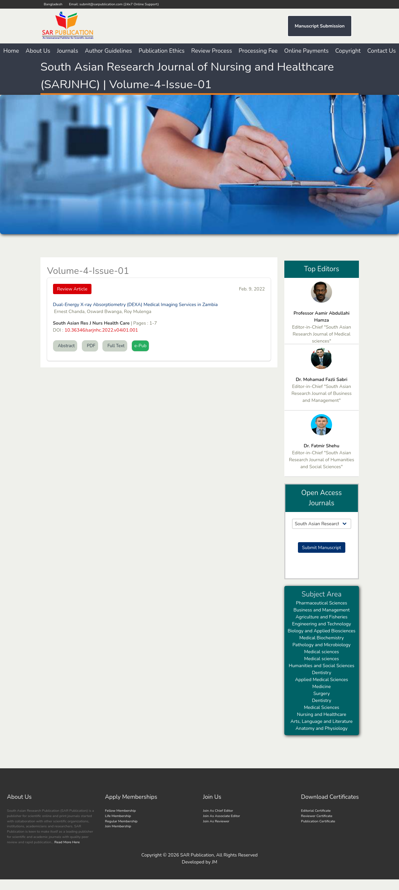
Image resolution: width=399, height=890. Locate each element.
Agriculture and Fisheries (322, 617)
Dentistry (321, 672)
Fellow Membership (120, 810)
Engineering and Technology (321, 624)
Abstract (65, 346)
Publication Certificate (318, 821)
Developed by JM (199, 862)
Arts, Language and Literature (322, 721)
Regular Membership (121, 821)
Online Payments (306, 51)
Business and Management (321, 610)
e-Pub (140, 346)
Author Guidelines (108, 51)
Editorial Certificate (316, 810)
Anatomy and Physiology (322, 728)
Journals (67, 51)
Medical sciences (321, 652)
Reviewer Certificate (316, 815)
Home (11, 51)
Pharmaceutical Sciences (321, 603)
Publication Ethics (162, 51)
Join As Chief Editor (218, 810)
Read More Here (66, 842)
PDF (90, 346)
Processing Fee (258, 51)
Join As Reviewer (216, 821)
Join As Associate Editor (221, 815)
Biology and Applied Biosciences (322, 631)
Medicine (321, 686)
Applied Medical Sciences (321, 679)
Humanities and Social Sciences (321, 666)
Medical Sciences (321, 707)
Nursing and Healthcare (321, 714)
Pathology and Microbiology (321, 645)
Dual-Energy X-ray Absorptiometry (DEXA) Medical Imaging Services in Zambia (135, 304)
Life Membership (118, 815)
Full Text (115, 346)
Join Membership (118, 826)
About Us (38, 51)
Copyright (348, 51)
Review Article (72, 289)
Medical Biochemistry (321, 638)
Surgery (321, 693)
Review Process (211, 51)
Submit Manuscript (321, 547)
